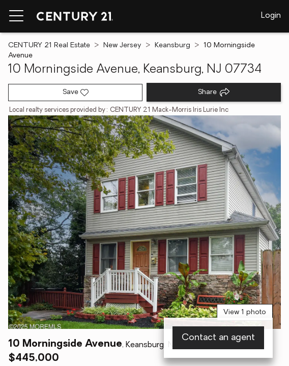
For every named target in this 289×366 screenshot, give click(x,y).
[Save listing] (75, 92)
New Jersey (122, 45)
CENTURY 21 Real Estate (49, 45)
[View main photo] (144, 222)
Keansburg (172, 45)
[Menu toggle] (16, 16)
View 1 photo (244, 312)
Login (271, 16)
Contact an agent (218, 338)
